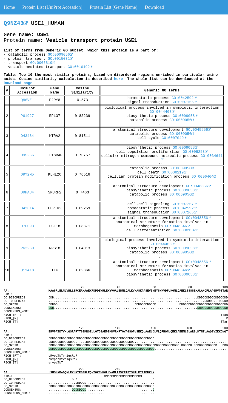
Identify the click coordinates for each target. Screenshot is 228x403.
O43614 (27, 208)
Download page (18, 83)
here (118, 79)
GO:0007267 (184, 204)
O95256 (27, 155)
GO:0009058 (185, 116)
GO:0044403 (161, 112)
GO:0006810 (42, 63)
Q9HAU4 (27, 192)
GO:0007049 (174, 138)
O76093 (27, 226)
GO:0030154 (185, 230)
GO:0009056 (60, 55)
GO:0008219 (174, 172)
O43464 (27, 136)
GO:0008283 (195, 152)
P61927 (27, 116)
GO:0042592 (184, 98)
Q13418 (27, 270)
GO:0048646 (177, 226)
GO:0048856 (198, 130)
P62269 (27, 248)
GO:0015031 (60, 59)
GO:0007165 (184, 102)
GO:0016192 (80, 67)
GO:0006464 (203, 177)
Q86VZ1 (27, 100)
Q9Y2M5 (27, 175)
